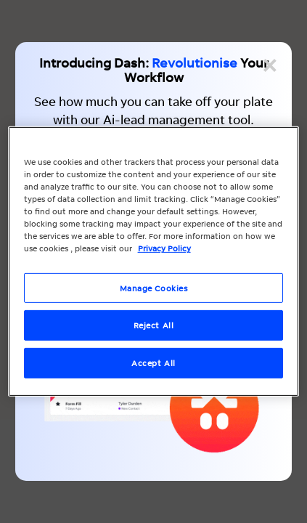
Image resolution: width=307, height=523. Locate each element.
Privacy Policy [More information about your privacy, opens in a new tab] (164, 248)
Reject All (154, 325)
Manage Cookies (154, 287)
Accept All (153, 362)
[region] (154, 261)
